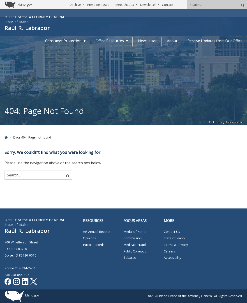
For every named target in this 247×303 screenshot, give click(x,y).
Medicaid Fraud (134, 245)
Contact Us (172, 231)
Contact (167, 4)
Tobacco (129, 257)
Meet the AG (124, 4)
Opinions (89, 238)
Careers (169, 251)
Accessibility (172, 257)
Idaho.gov (32, 295)
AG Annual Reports (97, 231)
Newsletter (148, 4)
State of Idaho (174, 238)
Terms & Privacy (176, 245)
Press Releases (98, 4)
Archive (75, 4)
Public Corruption (135, 251)
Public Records (93, 245)
